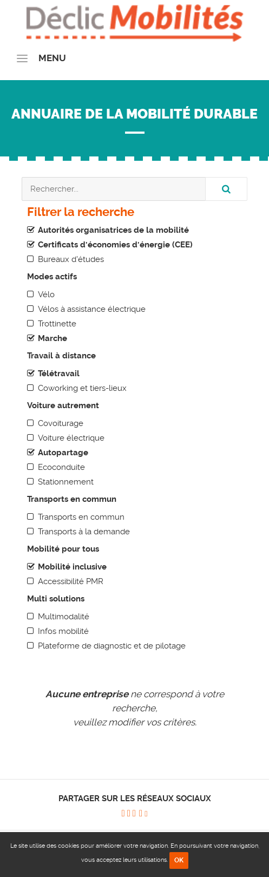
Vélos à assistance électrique (92, 309)
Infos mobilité (63, 631)
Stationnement (66, 482)
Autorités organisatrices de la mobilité (113, 230)
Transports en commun (81, 517)
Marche (52, 338)
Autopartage (63, 452)
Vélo (46, 294)
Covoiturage (60, 423)
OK (178, 860)
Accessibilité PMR (70, 581)
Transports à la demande (84, 531)
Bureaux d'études (71, 259)
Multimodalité (63, 616)
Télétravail (59, 373)
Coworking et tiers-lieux (82, 388)
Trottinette (57, 324)
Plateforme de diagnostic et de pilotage (112, 646)
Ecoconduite (61, 467)
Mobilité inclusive (72, 567)
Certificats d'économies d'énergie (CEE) (115, 245)
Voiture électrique (71, 438)
